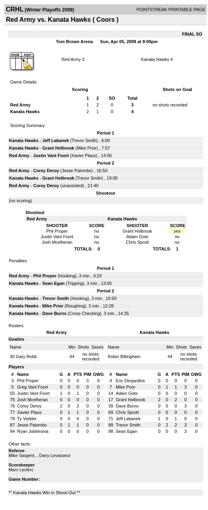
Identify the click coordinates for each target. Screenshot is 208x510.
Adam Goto (127, 393)
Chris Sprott (127, 412)
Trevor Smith (84, 140)
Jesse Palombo (76, 170)
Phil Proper (45, 275)
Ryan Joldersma (32, 431)
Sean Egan (53, 283)
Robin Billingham (124, 356)
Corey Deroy (46, 170)
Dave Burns (54, 313)
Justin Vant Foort (51, 155)
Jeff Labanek (55, 140)
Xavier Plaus (84, 155)
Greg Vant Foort (32, 387)
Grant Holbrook (58, 148)
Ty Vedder (27, 418)
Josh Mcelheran (32, 399)
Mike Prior (86, 148)
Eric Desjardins (130, 380)
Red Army (71, 59)
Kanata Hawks (155, 59)
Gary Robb (26, 356)
